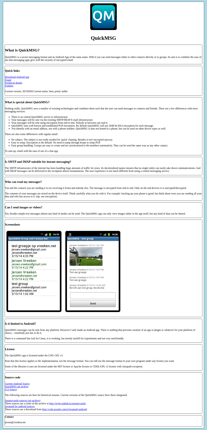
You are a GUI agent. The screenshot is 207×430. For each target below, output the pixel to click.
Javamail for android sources (20, 406)
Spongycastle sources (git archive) (22, 400)
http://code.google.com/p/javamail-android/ (64, 409)
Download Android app (17, 77)
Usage (8, 80)
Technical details (13, 82)
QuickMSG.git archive (16, 386)
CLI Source (11, 389)
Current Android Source (17, 383)
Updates (9, 85)
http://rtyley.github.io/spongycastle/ (67, 403)
